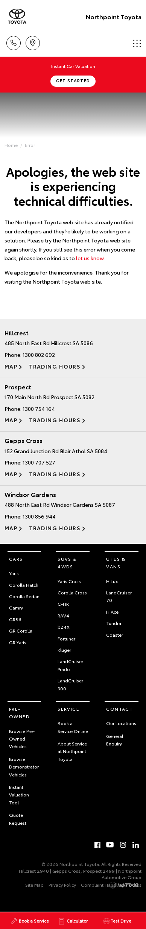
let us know (90, 258)
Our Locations (121, 723)
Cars (16, 559)
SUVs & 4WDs (67, 562)
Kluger (64, 650)
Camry (16, 607)
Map (11, 366)
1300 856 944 (39, 516)
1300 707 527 (39, 462)
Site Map (34, 884)
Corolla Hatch (23, 585)
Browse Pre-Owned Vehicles (22, 739)
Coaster (114, 634)
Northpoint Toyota (113, 16)
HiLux (112, 581)
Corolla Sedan (24, 596)
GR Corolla (20, 630)
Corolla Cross (72, 592)
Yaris (14, 573)
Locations (33, 42)
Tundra (113, 623)
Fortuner (66, 638)
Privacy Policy (62, 884)
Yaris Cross (69, 581)
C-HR (63, 603)
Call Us (13, 42)
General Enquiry (114, 740)
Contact (119, 708)
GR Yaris (17, 642)
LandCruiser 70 (119, 596)
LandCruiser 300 (70, 684)
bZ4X (64, 626)
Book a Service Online (73, 727)
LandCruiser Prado (70, 665)
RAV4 (63, 615)
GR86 (15, 619)
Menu (136, 43)
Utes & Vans (115, 562)
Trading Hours (55, 366)
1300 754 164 (39, 408)
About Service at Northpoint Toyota (72, 751)
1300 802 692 (39, 354)
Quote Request (17, 819)
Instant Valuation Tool (19, 795)
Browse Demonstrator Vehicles (24, 767)
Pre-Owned (19, 712)
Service (68, 708)
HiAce (112, 611)
